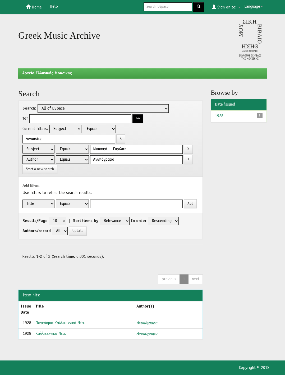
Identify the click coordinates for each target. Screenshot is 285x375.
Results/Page (35, 221)
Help (54, 6)
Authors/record (36, 231)
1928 (219, 116)
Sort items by (85, 221)
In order (138, 221)
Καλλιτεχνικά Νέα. (50, 334)
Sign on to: (226, 7)
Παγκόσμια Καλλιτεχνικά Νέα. (60, 323)
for (25, 118)
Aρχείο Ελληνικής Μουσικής (47, 73)
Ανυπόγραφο (146, 323)
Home (34, 7)
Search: (29, 108)
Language (253, 6)
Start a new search (40, 169)
